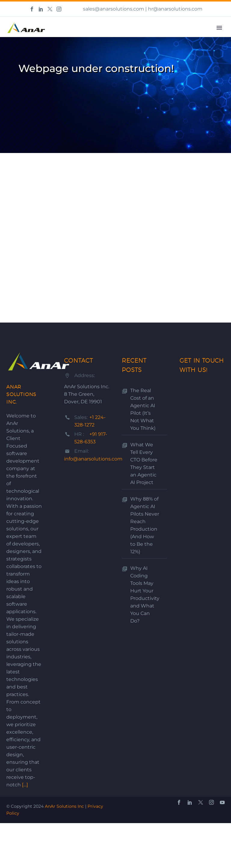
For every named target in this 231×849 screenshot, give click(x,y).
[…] (25, 785)
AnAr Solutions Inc (64, 806)
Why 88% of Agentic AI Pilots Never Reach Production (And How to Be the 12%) (144, 525)
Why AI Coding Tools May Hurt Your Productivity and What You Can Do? (144, 594)
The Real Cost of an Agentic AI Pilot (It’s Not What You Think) (143, 409)
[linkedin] (189, 802)
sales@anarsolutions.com (113, 9)
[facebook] (179, 802)
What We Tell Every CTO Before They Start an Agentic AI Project (143, 463)
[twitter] (200, 802)
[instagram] (211, 802)
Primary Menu (219, 28)
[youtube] (222, 802)
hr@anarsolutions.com (175, 9)
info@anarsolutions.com (93, 459)
